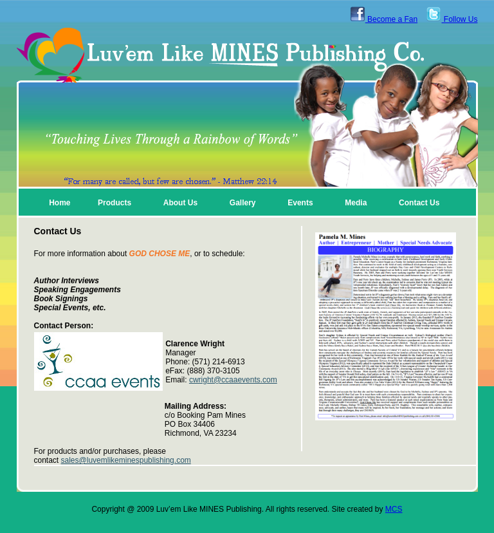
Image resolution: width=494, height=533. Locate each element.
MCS (394, 509)
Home (59, 202)
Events (300, 202)
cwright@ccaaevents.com (233, 379)
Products (114, 202)
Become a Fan (383, 19)
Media (356, 202)
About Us (180, 202)
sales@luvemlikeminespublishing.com (126, 460)
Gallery (243, 202)
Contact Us (419, 202)
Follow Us (451, 19)
